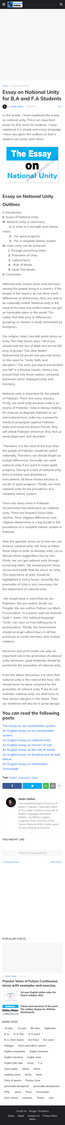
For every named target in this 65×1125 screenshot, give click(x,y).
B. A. (6, 1034)
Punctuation (42, 1092)
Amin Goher (26, 799)
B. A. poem (34, 1034)
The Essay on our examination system (28, 726)
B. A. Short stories (14, 1039)
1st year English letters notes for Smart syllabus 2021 (38, 994)
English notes (34, 1057)
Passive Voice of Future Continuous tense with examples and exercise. (30, 983)
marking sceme (12, 1074)
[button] (4, 4)
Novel (39, 1074)
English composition (20, 85)
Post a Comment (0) (32, 853)
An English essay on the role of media (28, 750)
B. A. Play (19, 1034)
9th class (35, 1028)
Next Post (55, 862)
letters (37, 1068)
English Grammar (39, 1051)
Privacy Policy (50, 1115)
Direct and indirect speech (32, 1045)
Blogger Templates (39, 1111)
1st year (21, 1028)
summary (27, 1097)
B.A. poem (48, 1039)
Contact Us (33, 1115)
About (21, 1115)
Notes (32, 1119)
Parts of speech (12, 1080)
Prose (29, 1092)
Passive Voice (33, 1080)
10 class (8, 1028)
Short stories (11, 1097)
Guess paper (11, 1068)
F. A (40, 1063)
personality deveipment (16, 1086)
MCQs (28, 1074)
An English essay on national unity (26, 740)
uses (51, 1097)
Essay (35, 777)
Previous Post (11, 862)
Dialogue (9, 1045)
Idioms (25, 1068)
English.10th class (13, 1063)
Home (5, 85)
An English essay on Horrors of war (27, 745)
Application (50, 1028)
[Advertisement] (32, 44)
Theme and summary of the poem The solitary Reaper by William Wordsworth (39, 1009)
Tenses (40, 1097)
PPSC (7, 1092)
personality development (46, 1086)
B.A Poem (33, 1039)
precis (18, 1092)
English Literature (13, 1057)
